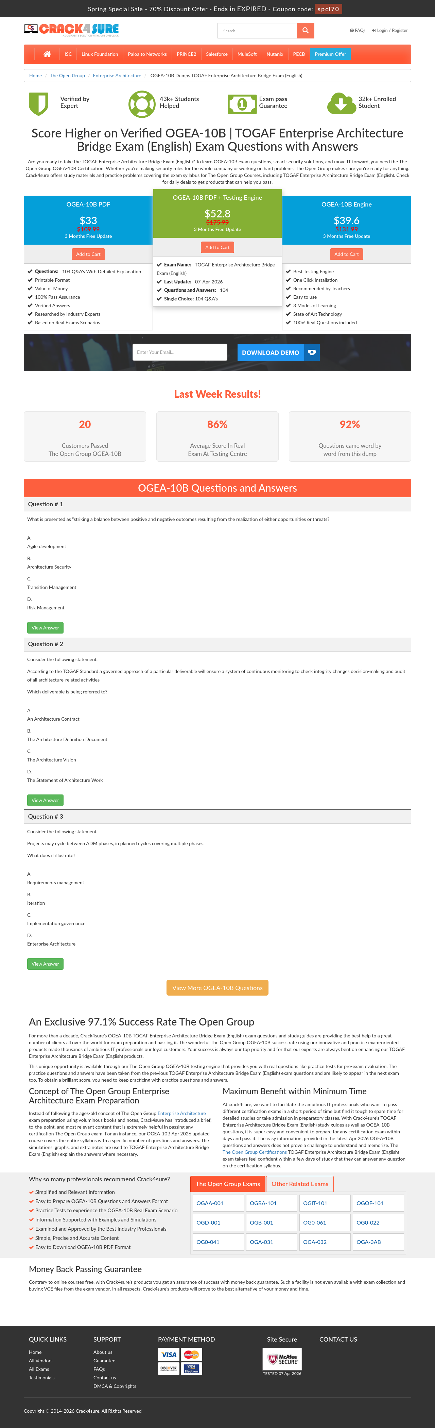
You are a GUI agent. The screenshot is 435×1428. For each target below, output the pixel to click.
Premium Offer (330, 54)
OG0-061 (314, 1222)
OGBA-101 (263, 1203)
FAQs (358, 30)
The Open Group (67, 75)
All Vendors (41, 1360)
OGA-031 (261, 1241)
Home (35, 75)
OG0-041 (208, 1241)
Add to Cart (88, 254)
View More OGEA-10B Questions (217, 987)
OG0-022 (368, 1222)
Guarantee (104, 1360)
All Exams (39, 1369)
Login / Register (390, 30)
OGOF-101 (370, 1203)
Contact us (104, 1377)
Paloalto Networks (147, 54)
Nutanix (275, 54)
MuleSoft (247, 54)
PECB (299, 54)
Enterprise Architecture (117, 75)
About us (102, 1352)
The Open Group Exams (228, 1183)
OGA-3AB (368, 1241)
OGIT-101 (315, 1203)
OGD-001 (208, 1222)
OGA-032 (315, 1241)
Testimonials (42, 1377)
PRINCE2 (186, 54)
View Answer (45, 627)
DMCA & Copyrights (114, 1386)
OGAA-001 (210, 1203)
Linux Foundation (100, 54)
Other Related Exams (300, 1183)
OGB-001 (261, 1222)
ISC (68, 54)
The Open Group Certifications (255, 1152)
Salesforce (217, 54)
